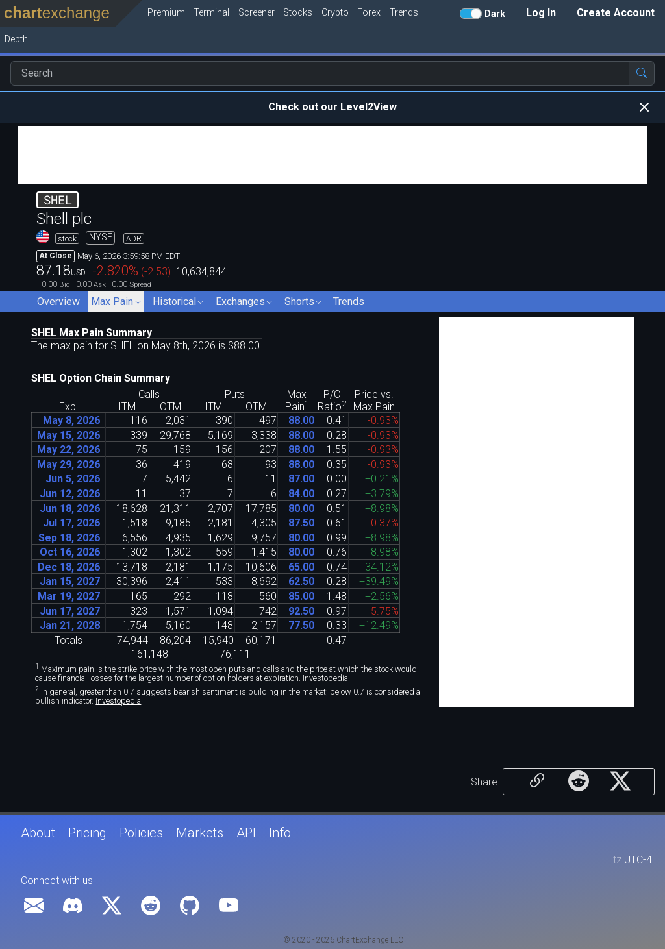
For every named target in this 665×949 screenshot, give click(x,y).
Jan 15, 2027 (70, 581)
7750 (301, 625)
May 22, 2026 (68, 449)
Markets (199, 833)
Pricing (87, 833)
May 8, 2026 (71, 420)
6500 (301, 567)
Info (280, 833)
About (38, 833)
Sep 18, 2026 (69, 538)
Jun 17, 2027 (70, 611)
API (246, 833)
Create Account (616, 12)
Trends (348, 301)
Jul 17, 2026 (71, 523)
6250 (301, 581)
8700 (301, 479)
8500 (301, 596)
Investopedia (325, 678)
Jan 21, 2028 (70, 625)
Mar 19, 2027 (69, 596)
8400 (301, 493)
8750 (301, 523)
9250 (301, 611)
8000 (301, 508)
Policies (141, 833)
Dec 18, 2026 (69, 567)
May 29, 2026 (68, 464)
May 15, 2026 (68, 435)
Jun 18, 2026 (70, 508)
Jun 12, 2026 (70, 493)
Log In (541, 12)
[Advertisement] (332, 155)
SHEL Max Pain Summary (91, 333)
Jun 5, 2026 (72, 479)
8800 (301, 420)
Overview (58, 301)
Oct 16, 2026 (70, 552)
